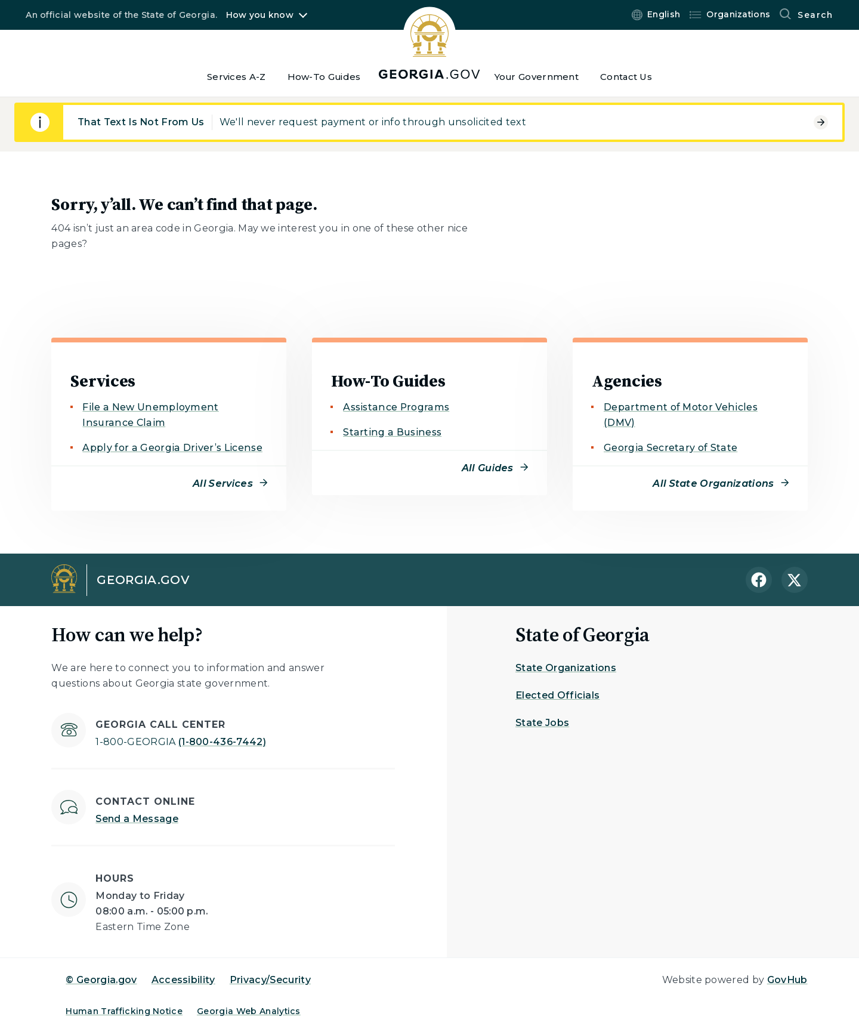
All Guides (488, 468)
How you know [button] (259, 15)
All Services (223, 483)
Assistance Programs (396, 407)
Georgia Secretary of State (670, 447)
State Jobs (542, 722)
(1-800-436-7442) (180, 741)
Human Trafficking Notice (124, 1011)
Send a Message (136, 818)
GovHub (787, 979)
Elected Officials (557, 695)
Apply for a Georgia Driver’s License (172, 447)
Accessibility (183, 979)
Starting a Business (392, 432)
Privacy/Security (270, 979)
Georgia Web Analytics (249, 1011)
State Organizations (565, 667)
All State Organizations (713, 483)
